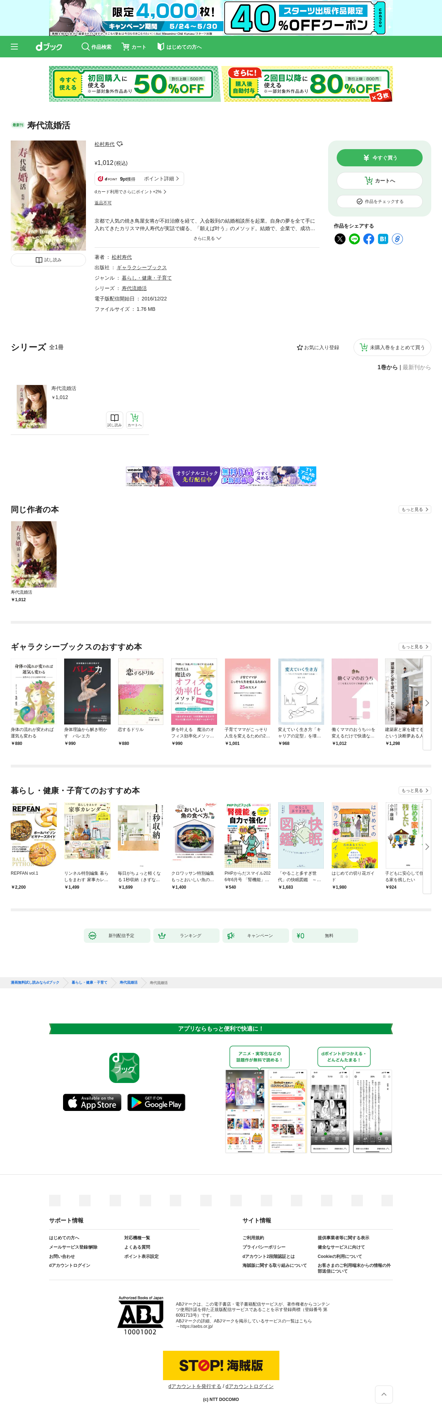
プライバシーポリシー (263, 1247)
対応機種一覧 (137, 1237)
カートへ (385, 181)
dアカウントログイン (69, 1265)
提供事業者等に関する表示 (343, 1237)
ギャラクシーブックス (142, 267)
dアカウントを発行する (194, 1386)
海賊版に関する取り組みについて (274, 1265)
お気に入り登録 (321, 347)
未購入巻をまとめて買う (397, 347)
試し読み (53, 259)
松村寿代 (105, 144)
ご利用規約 (253, 1237)
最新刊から (417, 367)
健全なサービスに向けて (341, 1247)
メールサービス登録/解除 (73, 1247)
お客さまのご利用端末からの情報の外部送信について (354, 1268)
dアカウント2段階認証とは (268, 1256)
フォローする (119, 144)
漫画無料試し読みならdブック (35, 982)
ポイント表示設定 (141, 1256)
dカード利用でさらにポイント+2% (128, 191)
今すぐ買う (385, 158)
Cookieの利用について (340, 1256)
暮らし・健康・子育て (147, 278)
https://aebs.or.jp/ (196, 1326)
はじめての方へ (64, 1237)
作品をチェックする (384, 201)
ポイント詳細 (159, 178)
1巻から (388, 367)
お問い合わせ (62, 1256)
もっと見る (412, 509)
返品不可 (103, 202)
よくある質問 (137, 1247)
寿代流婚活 (63, 388)
